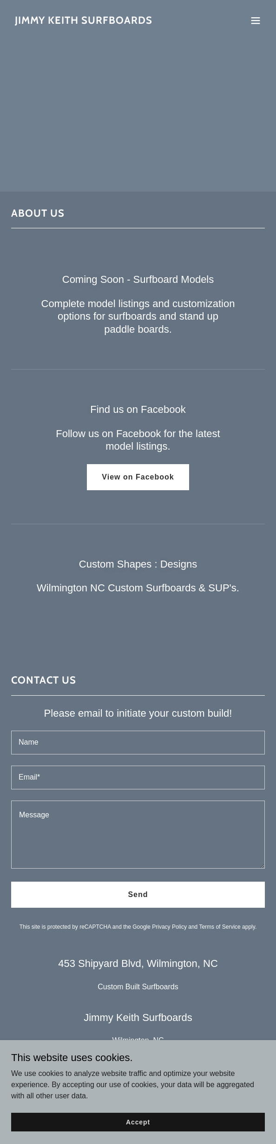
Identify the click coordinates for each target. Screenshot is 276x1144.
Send (138, 894)
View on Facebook (138, 477)
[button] (255, 20)
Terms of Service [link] (219, 927)
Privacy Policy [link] (169, 927)
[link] (83, 21)
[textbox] (138, 742)
